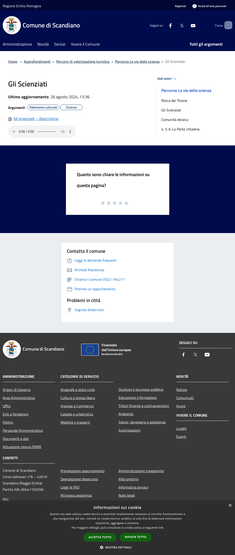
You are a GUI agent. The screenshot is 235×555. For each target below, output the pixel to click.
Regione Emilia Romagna (22, 6)
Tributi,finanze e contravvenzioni (144, 405)
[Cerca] (226, 25)
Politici (8, 422)
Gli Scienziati (171, 110)
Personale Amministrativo (23, 430)
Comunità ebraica (174, 119)
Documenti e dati (16, 438)
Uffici (7, 406)
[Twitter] (175, 25)
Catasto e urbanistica (77, 414)
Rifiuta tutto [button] (135, 537)
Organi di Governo (17, 389)
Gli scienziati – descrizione (36, 118)
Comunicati (185, 397)
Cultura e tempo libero (78, 397)
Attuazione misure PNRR (22, 446)
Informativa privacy (133, 487)
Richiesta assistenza (76, 495)
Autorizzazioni (130, 430)
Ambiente (126, 414)
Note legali (127, 495)
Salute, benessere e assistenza (142, 422)
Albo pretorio (128, 479)
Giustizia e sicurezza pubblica (141, 389)
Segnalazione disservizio (79, 479)
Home (12, 61)
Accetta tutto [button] (100, 537)
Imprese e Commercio (77, 406)
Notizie (181, 389)
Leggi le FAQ (70, 487)
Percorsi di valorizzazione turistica (82, 61)
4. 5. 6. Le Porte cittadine (180, 129)
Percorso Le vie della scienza (137, 61)
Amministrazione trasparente (141, 471)
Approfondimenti (37, 61)
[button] (117, 547)
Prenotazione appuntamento (82, 471)
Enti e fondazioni (16, 414)
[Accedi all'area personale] (209, 6)
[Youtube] (186, 25)
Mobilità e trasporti (75, 422)
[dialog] (117, 528)
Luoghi (181, 428)
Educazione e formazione (138, 397)
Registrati (180, 6)
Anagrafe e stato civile (78, 389)
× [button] (230, 505)
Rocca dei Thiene (174, 100)
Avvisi (181, 406)
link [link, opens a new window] (161, 528)
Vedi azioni (167, 78)
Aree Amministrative (19, 397)
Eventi (181, 436)
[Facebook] (163, 25)
